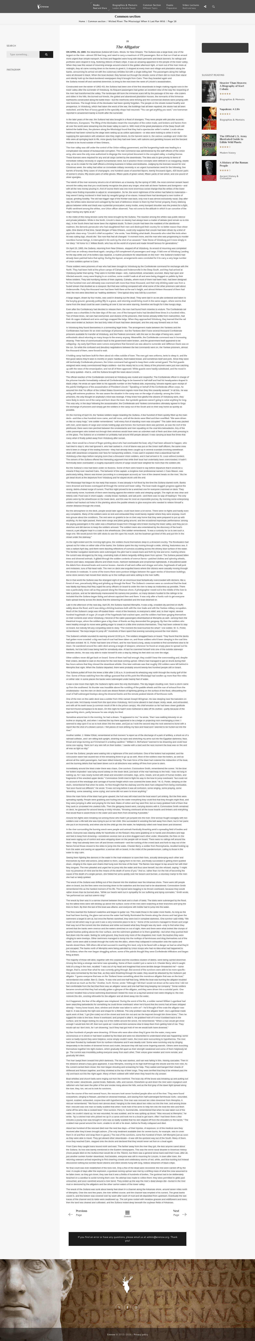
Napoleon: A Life (230, 109)
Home (82, 21)
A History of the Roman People (234, 164)
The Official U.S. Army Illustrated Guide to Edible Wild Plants (233, 139)
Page (91, 1213)
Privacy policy (141, 1334)
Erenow (111, 1334)
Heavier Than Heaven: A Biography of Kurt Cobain (233, 86)
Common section (97, 21)
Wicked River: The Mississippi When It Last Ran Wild (136, 21)
